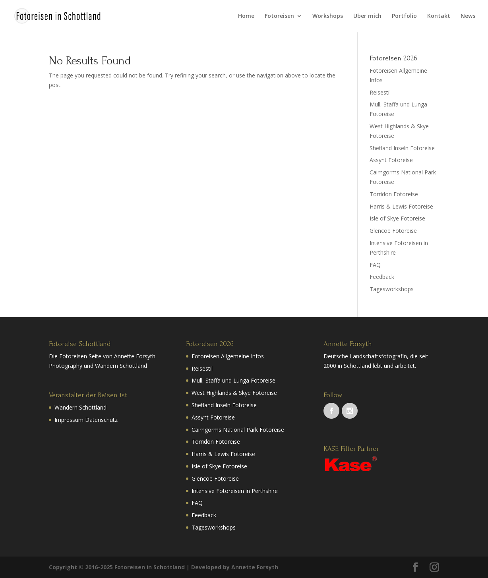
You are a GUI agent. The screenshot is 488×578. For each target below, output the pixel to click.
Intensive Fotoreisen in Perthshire (235, 491)
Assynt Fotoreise (391, 160)
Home (246, 16)
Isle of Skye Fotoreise (397, 218)
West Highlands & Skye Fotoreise (234, 392)
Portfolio (404, 16)
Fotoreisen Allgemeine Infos (228, 356)
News (468, 16)
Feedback (382, 276)
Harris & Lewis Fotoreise (401, 206)
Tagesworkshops (392, 289)
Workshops (327, 16)
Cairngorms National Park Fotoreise (238, 429)
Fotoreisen (279, 16)
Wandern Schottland (80, 407)
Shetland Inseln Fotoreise (402, 148)
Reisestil (380, 92)
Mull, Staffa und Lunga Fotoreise (233, 380)
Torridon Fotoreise (394, 194)
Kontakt (438, 16)
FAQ (375, 265)
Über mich (367, 16)
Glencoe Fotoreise (393, 230)
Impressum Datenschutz (86, 419)
